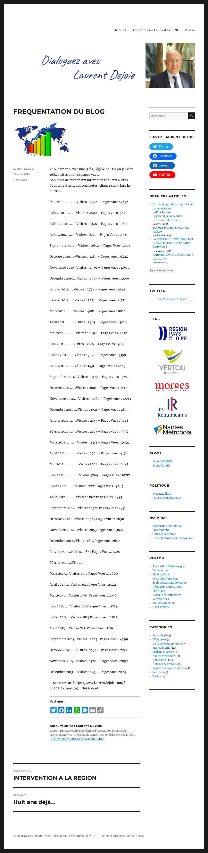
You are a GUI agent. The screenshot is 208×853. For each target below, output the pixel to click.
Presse (190, 30)
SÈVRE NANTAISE (164, 603)
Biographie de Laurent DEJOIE (155, 30)
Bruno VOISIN (161, 465)
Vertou (157, 672)
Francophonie (161, 647)
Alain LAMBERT (162, 461)
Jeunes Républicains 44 (167, 498)
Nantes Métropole (164, 656)
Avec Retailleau (162, 493)
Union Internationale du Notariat (173, 538)
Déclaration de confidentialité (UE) (75, 836)
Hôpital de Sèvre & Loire (167, 587)
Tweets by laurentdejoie (164, 299)
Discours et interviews (166, 643)
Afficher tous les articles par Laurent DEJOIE (77, 739)
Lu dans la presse (163, 652)
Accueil (120, 30)
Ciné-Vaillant (161, 574)
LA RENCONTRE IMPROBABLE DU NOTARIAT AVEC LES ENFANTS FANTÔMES (173, 243)
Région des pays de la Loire (169, 668)
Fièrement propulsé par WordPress (122, 836)
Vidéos (157, 676)
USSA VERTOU (162, 607)
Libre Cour (159, 591)
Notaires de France (164, 534)
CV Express (159, 639)
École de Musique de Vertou (170, 582)
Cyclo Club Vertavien (165, 578)
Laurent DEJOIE (23, 168)
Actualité (158, 635)
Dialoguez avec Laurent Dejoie (31, 836)
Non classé (20, 179)
